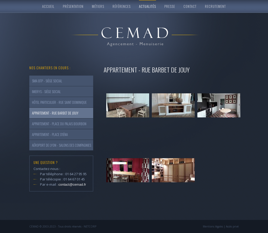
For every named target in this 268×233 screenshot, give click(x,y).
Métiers (98, 6)
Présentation (73, 6)
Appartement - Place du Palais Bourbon (59, 123)
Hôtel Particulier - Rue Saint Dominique (59, 102)
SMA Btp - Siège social (47, 80)
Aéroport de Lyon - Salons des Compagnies (61, 145)
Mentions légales (213, 226)
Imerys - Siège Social (46, 91)
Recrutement (215, 6)
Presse (169, 6)
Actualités (147, 6)
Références (122, 6)
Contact (190, 6)
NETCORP (90, 226)
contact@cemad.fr (72, 184)
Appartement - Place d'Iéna (50, 134)
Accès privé (232, 226)
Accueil (48, 6)
